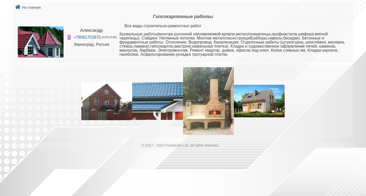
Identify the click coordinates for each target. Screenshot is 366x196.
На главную (28, 7)
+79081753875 (87, 37)
